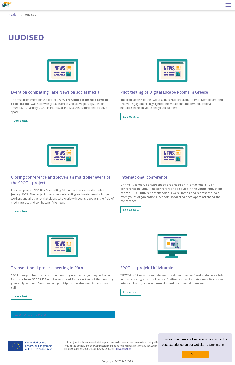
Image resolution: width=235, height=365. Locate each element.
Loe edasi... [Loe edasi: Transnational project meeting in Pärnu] (21, 296)
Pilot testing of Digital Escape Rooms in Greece (164, 92)
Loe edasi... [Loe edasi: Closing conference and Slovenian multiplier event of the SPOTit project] (21, 211)
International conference (143, 177)
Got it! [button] (195, 354)
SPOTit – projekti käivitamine (147, 267)
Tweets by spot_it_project (30, 314)
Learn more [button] (215, 345)
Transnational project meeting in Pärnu (48, 267)
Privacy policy (123, 348)
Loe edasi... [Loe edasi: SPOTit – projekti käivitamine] (131, 292)
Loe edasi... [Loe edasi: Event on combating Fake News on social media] (21, 120)
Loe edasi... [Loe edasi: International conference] (131, 210)
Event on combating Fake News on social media (55, 92)
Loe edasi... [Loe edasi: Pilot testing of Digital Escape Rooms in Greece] (131, 116)
